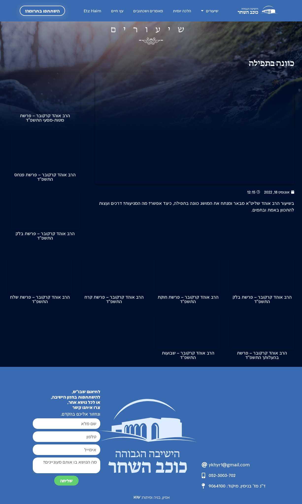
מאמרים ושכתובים (148, 10)
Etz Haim (92, 10)
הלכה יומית (182, 10)
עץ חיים (117, 10)
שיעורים (209, 10)
